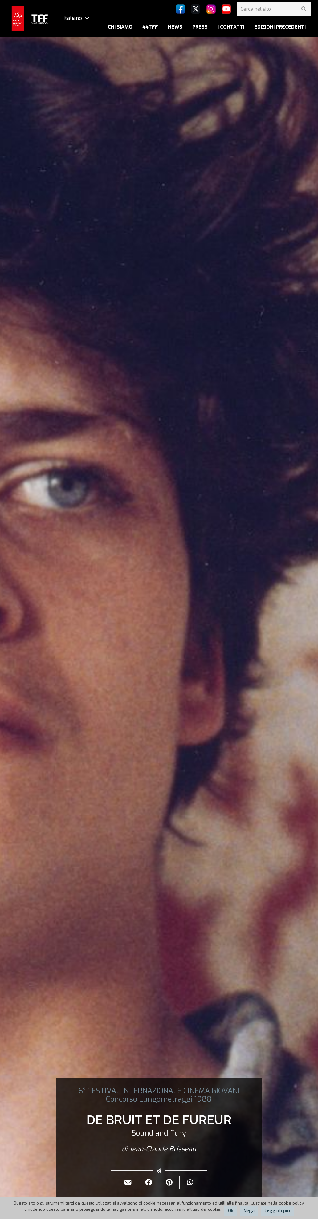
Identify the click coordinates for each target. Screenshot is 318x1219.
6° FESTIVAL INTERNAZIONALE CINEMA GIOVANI (158, 1091)
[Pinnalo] (169, 1182)
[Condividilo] (148, 1182)
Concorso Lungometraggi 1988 (159, 1099)
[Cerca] (304, 9)
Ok (231, 1211)
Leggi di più (277, 1211)
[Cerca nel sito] (274, 9)
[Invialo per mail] (128, 1182)
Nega (249, 1211)
